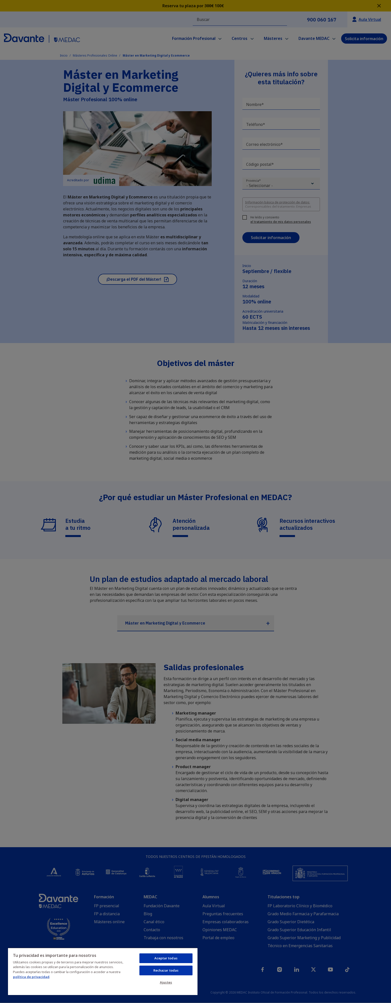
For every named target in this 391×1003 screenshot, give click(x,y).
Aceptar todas (166, 958)
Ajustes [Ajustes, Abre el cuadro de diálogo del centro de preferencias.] (166, 982)
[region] (102, 971)
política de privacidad (31, 977)
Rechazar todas (166, 970)
